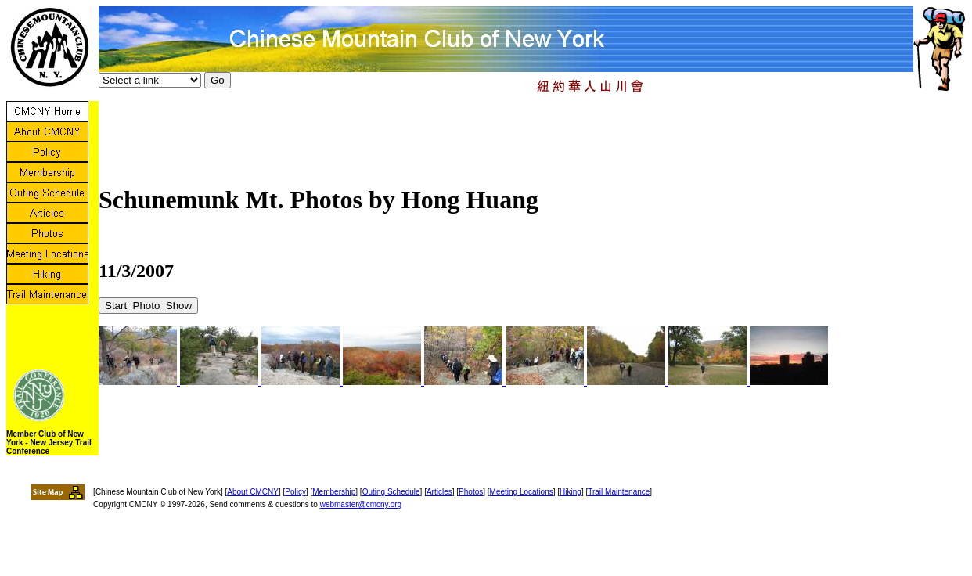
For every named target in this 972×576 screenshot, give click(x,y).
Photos (471, 492)
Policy (295, 492)
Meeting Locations (521, 492)
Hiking (570, 492)
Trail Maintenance (619, 492)
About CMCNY (253, 492)
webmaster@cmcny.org (360, 504)
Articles (439, 492)
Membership (333, 492)
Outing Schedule (391, 492)
